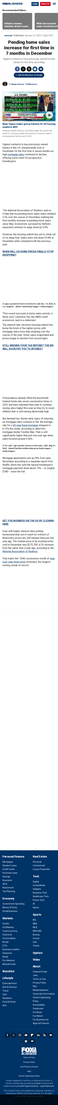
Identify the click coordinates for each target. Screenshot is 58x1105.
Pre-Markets (8, 960)
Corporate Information (44, 994)
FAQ (35, 986)
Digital (36, 881)
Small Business (9, 911)
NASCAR (37, 931)
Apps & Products (41, 1023)
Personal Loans (9, 873)
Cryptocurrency (9, 931)
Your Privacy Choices (29, 1067)
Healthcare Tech (41, 896)
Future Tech (38, 900)
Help (29, 1071)
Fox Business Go (41, 1019)
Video (36, 959)
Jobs (35, 975)
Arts (4, 1005)
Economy (8, 898)
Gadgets (37, 889)
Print (34, 69)
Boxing (36, 934)
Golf (35, 942)
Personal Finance (13, 856)
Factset (37, 1083)
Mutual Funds (9, 964)
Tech (36, 876)
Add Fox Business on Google (30, 75)
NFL (34, 920)
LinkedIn (38, 1035)
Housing (8, 36)
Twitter (23, 69)
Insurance (7, 880)
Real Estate (40, 856)
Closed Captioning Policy (29, 1076)
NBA (35, 923)
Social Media (39, 885)
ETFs (4, 945)
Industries (7, 953)
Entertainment (9, 983)
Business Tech (40, 892)
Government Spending (13, 904)
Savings (6, 876)
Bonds (5, 942)
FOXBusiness (31, 84)
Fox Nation (38, 1016)
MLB (35, 927)
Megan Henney (17, 84)
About (36, 966)
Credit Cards (8, 869)
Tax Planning (8, 891)
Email (40, 69)
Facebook (17, 69)
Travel (5, 990)
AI (34, 904)
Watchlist (8, 971)
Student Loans (9, 865)
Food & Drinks (9, 1002)
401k (4, 884)
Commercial (39, 865)
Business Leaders (11, 949)
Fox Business (12, 4)
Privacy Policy (39, 982)
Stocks (5, 923)
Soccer (36, 938)
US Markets (8, 927)
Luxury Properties (41, 869)
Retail (5, 957)
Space (36, 907)
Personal (37, 862)
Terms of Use (39, 979)
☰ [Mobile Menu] (54, 3)
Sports (37, 914)
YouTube (26, 1035)
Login (35, 4)
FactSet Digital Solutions (28, 1086)
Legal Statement (47, 1086)
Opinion (38, 952)
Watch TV (45, 4)
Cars (4, 994)
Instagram (19, 1035)
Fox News (37, 1012)
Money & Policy (9, 907)
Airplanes (7, 998)
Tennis (36, 945)
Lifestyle (7, 978)
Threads (29, 69)
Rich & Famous (9, 987)
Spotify (26, 1041)
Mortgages (7, 862)
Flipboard (32, 1035)
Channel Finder (40, 971)
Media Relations (40, 990)
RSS (44, 1035)
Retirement (8, 887)
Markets (7, 918)
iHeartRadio (32, 1041)
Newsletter (50, 1035)
